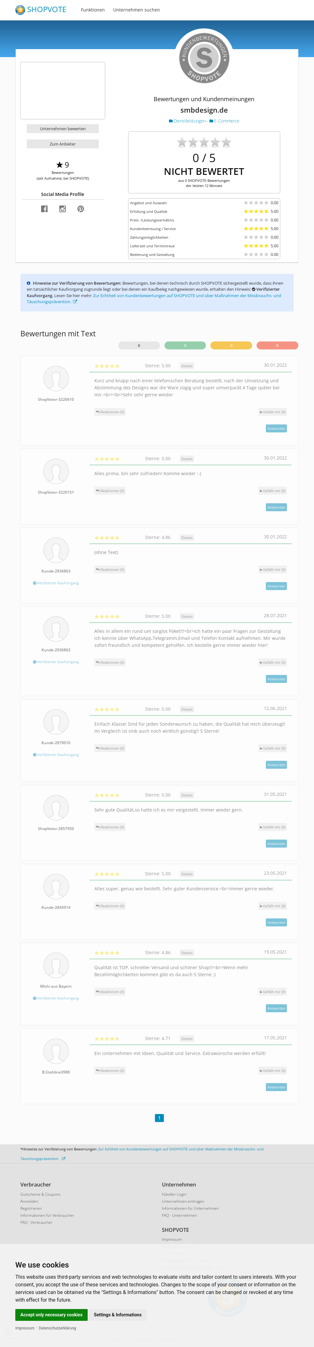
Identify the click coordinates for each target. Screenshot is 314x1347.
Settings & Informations (118, 1314)
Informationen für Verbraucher (47, 1215)
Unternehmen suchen (136, 10)
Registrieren (31, 1208)
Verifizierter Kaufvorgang (56, 582)
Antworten (276, 428)
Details (187, 365)
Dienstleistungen (188, 121)
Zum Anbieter (63, 144)
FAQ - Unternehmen (179, 1215)
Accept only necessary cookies (51, 1314)
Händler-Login (174, 1194)
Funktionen (93, 10)
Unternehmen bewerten (63, 128)
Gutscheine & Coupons (40, 1194)
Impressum (24, 1328)
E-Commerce (224, 121)
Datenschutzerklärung (57, 1328)
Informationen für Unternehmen (190, 1208)
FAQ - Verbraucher (36, 1222)
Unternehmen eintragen (183, 1201)
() (272, 411)
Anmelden (29, 1201)
